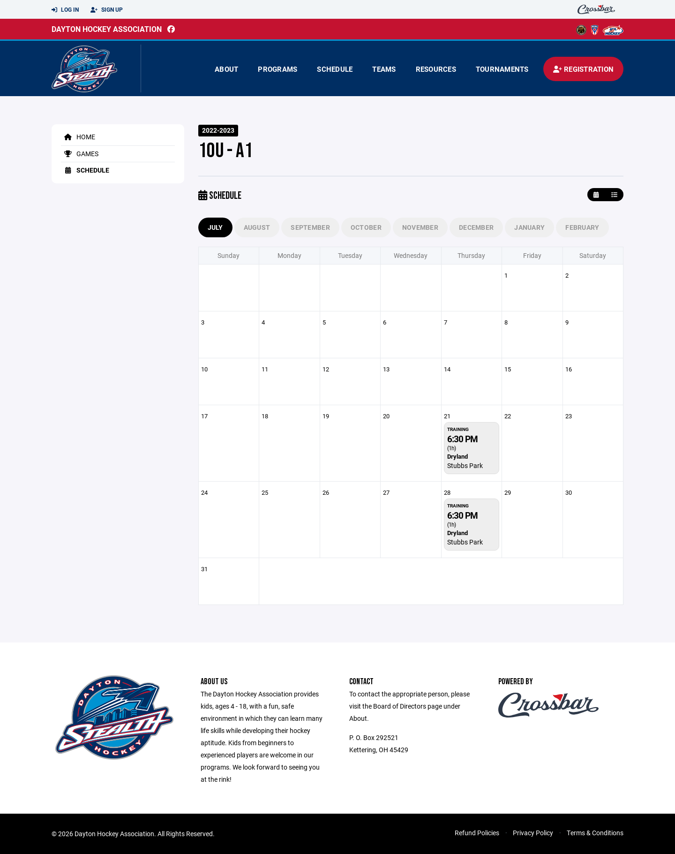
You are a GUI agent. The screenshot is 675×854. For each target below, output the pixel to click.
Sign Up (106, 10)
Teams (384, 69)
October (366, 227)
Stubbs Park (465, 465)
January (529, 227)
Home (78, 136)
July (215, 227)
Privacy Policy (533, 832)
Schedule (334, 69)
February (582, 227)
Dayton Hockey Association (107, 29)
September (310, 227)
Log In (65, 10)
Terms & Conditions (595, 832)
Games (79, 153)
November (420, 227)
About (226, 69)
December (476, 227)
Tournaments (502, 69)
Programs (277, 69)
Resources (436, 69)
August (257, 227)
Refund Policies (477, 832)
